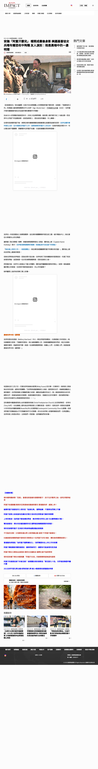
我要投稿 (24, 650)
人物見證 (26, 13)
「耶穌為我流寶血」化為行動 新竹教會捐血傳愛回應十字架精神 (60, 633)
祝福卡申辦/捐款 (90, 650)
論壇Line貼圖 (38, 655)
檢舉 (70, 52)
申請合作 (41, 650)
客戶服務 (50, 650)
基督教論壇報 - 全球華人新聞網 (12, 5)
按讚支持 (37, 576)
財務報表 (79, 650)
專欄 (33, 13)
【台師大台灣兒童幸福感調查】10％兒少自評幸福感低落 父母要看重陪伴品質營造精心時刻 (14, 634)
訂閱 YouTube (59, 576)
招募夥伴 (58, 650)
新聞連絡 (16, 650)
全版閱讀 (44, 5)
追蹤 (26, 52)
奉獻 (85, 5)
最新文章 (7, 13)
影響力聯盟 (41, 13)
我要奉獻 (67, 581)
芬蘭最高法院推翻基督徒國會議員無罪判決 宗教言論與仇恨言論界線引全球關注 (37, 633)
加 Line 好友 (15, 576)
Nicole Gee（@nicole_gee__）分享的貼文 (35, 187)
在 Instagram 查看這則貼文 (21, 161)
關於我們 (8, 650)
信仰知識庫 (58, 13)
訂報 (81, 5)
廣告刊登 (33, 650)
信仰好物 (35, 5)
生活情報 (49, 13)
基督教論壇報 (17, 13)
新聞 (28, 5)
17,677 (32, 98)
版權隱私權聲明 (68, 650)
